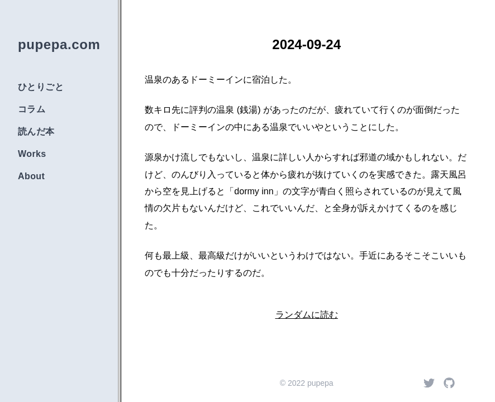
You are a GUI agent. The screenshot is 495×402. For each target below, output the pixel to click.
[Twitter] (429, 383)
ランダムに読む (306, 314)
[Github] (449, 383)
